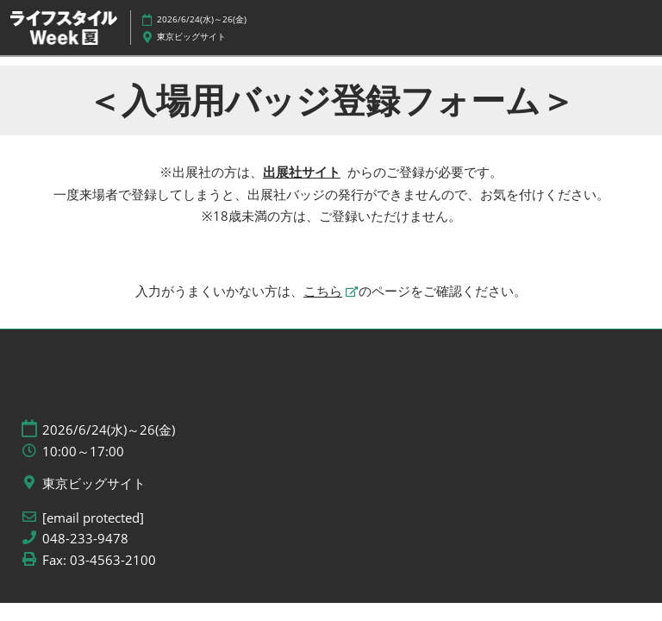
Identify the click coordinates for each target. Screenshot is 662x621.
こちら (322, 290)
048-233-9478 (85, 538)
